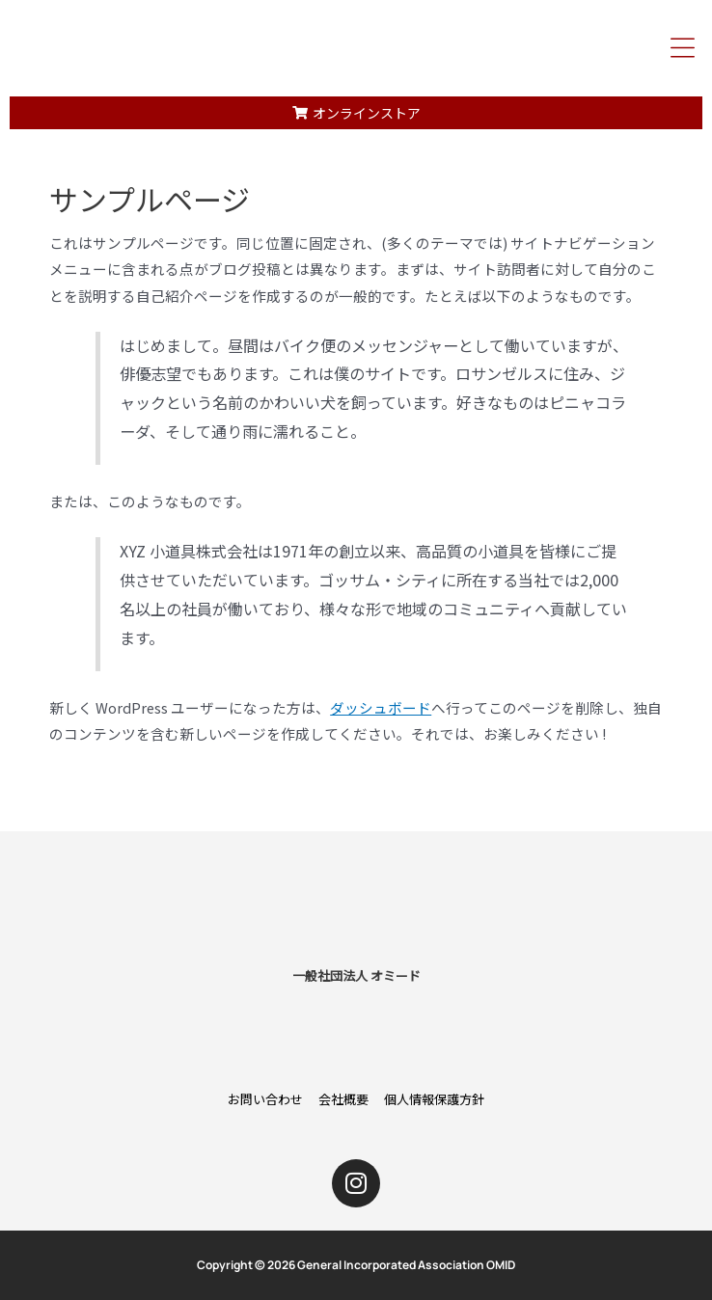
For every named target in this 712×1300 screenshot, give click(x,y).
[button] (683, 48)
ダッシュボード (380, 707)
